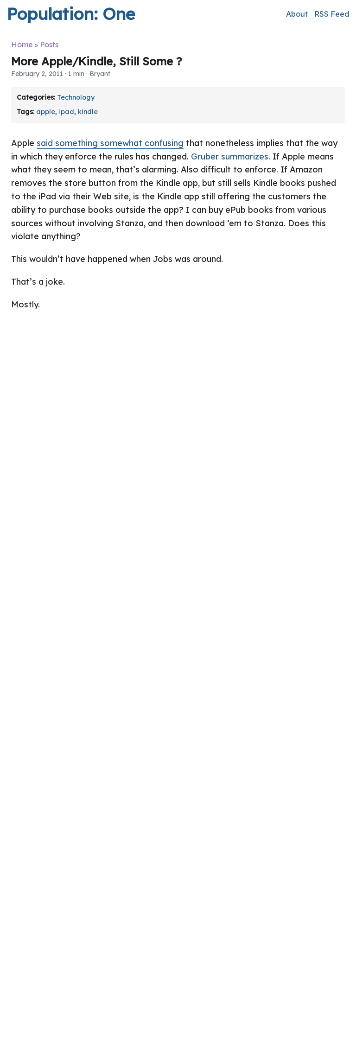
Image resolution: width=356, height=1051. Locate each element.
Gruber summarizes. (230, 156)
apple (45, 112)
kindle (88, 112)
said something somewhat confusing (110, 143)
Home (22, 44)
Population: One (70, 13)
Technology (76, 97)
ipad (66, 112)
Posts (49, 44)
